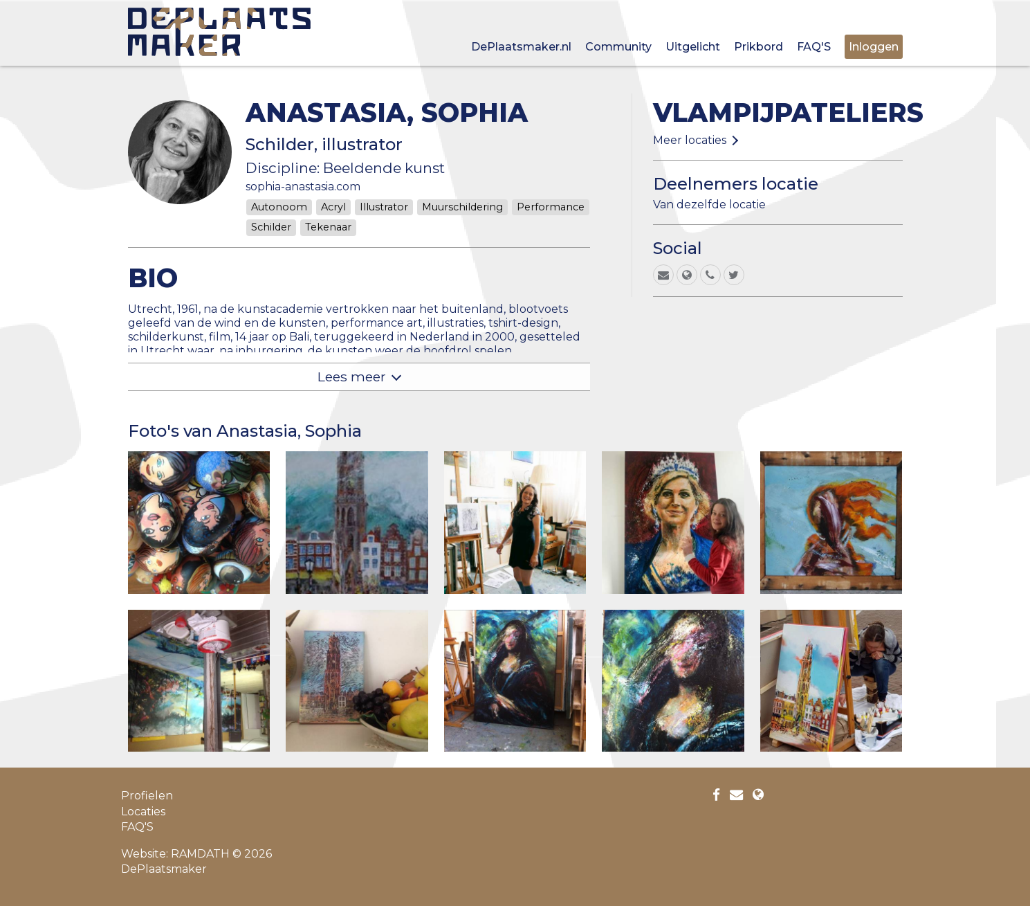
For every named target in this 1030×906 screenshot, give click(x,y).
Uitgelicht (692, 46)
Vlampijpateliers (788, 112)
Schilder (271, 227)
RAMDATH (200, 853)
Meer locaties (689, 140)
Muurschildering (462, 207)
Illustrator (384, 207)
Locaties (143, 811)
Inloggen (874, 46)
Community (618, 46)
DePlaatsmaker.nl (521, 46)
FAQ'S (814, 46)
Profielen (147, 795)
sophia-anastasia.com (303, 186)
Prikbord (758, 46)
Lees (352, 376)
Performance (551, 207)
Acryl (333, 207)
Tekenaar (328, 227)
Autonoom (279, 207)
